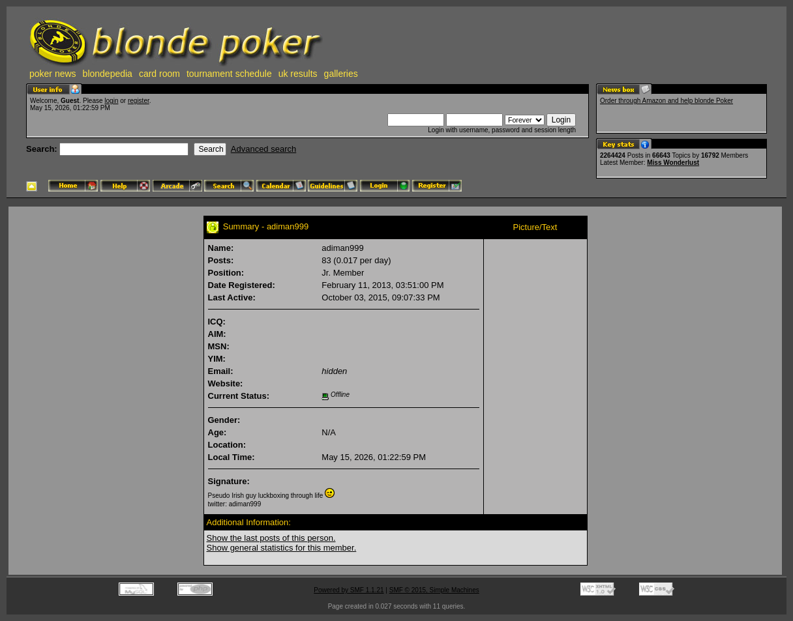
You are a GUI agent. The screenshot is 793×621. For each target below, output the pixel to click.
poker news (52, 73)
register (138, 100)
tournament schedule (229, 73)
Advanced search (263, 149)
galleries (341, 73)
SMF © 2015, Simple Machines (434, 590)
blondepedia (107, 73)
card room (159, 73)
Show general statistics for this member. (282, 548)
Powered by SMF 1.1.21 (348, 590)
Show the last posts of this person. (271, 538)
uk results (298, 73)
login (111, 100)
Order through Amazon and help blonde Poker (666, 100)
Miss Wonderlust (673, 162)
